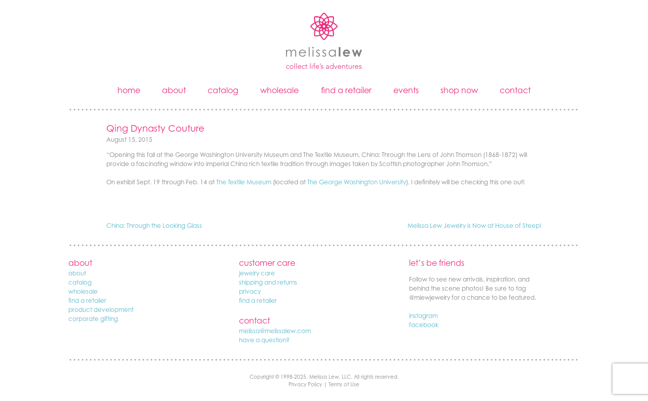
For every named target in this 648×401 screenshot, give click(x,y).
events (406, 90)
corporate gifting (93, 319)
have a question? (264, 340)
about (174, 90)
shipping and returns (268, 282)
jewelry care (257, 273)
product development (101, 309)
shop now (459, 90)
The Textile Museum (243, 182)
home (128, 90)
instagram (423, 315)
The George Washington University (356, 182)
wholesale (279, 90)
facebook (423, 325)
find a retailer (346, 90)
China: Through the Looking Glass (154, 225)
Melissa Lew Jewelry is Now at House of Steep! (475, 225)
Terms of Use (344, 384)
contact (515, 90)
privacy (250, 291)
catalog (223, 90)
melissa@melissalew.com (275, 331)
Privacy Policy (305, 384)
